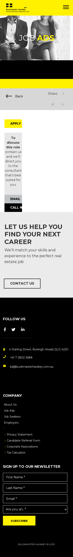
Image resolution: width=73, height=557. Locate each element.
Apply (15, 123)
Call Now (16, 207)
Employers (11, 422)
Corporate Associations (22, 446)
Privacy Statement (20, 434)
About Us (10, 404)
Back (14, 96)
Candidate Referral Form (23, 440)
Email (15, 199)
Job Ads (9, 410)
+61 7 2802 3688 (21, 357)
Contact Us (22, 283)
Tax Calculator (16, 452)
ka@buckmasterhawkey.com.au (32, 366)
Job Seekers (12, 416)
